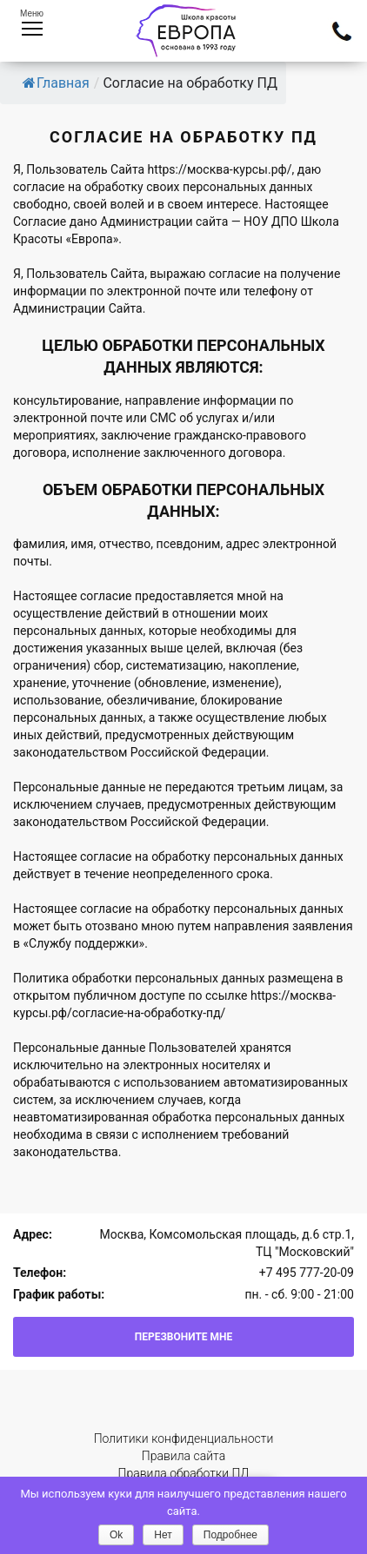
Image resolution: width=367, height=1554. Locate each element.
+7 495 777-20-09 (306, 1273)
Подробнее (230, 1535)
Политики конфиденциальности (184, 1438)
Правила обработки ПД (184, 1473)
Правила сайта (183, 1456)
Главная (56, 83)
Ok (116, 1535)
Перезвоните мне (184, 1337)
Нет (162, 1535)
